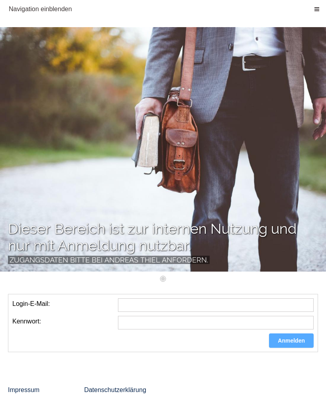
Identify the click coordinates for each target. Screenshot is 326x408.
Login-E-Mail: (31, 303)
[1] (163, 279)
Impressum (23, 389)
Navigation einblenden (40, 9)
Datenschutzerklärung (115, 389)
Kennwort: (26, 321)
